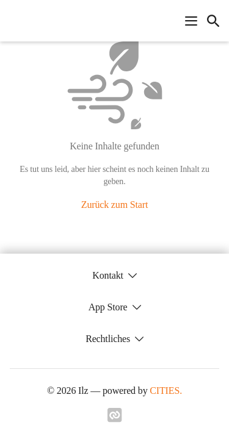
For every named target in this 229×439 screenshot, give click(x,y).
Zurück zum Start (114, 204)
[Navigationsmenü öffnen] (191, 21)
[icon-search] (213, 21)
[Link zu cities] (114, 419)
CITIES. (166, 390)
